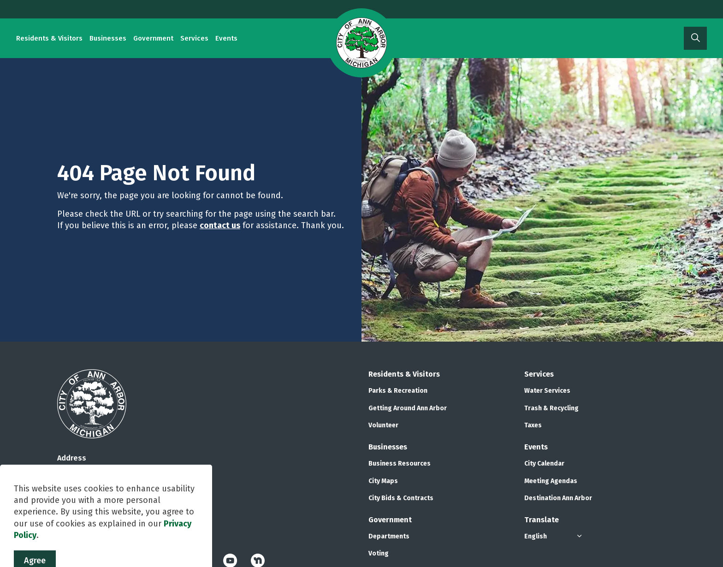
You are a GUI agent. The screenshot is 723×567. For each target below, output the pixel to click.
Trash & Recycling (551, 408)
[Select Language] (554, 536)
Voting (378, 553)
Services (194, 38)
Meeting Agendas (550, 481)
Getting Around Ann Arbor (407, 408)
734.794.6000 (79, 510)
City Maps (383, 481)
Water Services (547, 391)
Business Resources (399, 463)
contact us (220, 225)
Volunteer (383, 425)
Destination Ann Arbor (558, 498)
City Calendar (544, 463)
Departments (388, 536)
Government (153, 38)
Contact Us (73, 521)
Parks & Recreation (397, 391)
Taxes (533, 425)
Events (226, 38)
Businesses (107, 38)
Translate (541, 519)
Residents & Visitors (49, 38)
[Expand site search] (695, 38)
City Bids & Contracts (400, 498)
